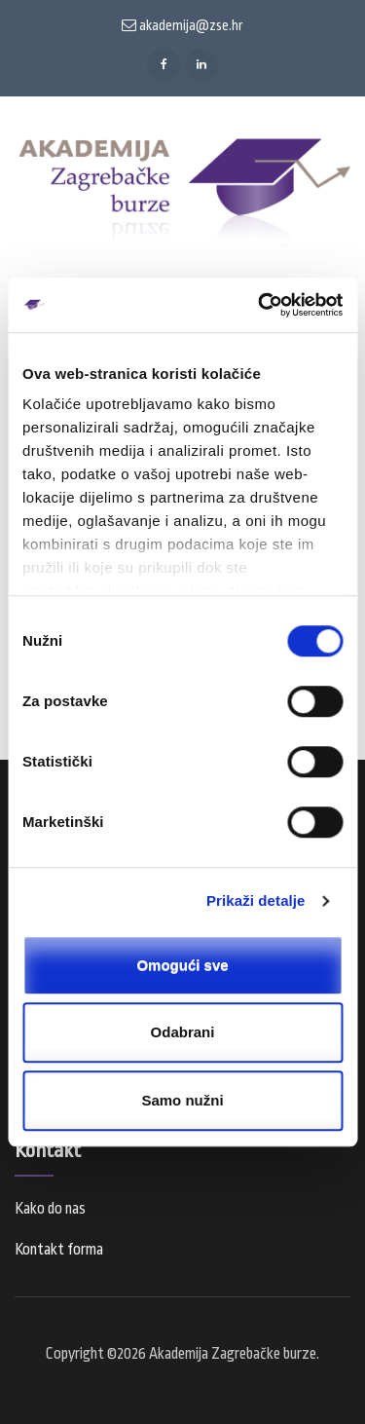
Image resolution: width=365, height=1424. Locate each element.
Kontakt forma (59, 1249)
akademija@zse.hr (182, 25)
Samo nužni (182, 1100)
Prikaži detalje (256, 900)
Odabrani (183, 1032)
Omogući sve (182, 964)
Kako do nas (50, 1209)
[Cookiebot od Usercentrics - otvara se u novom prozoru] (260, 305)
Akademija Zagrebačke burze (232, 1354)
